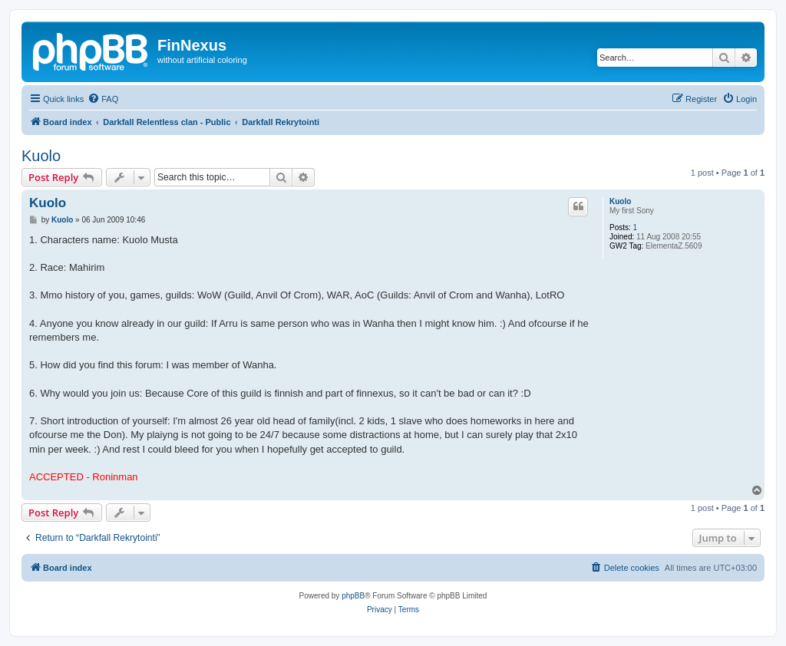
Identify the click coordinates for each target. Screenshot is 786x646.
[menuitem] (103, 99)
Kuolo (41, 155)
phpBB (353, 596)
